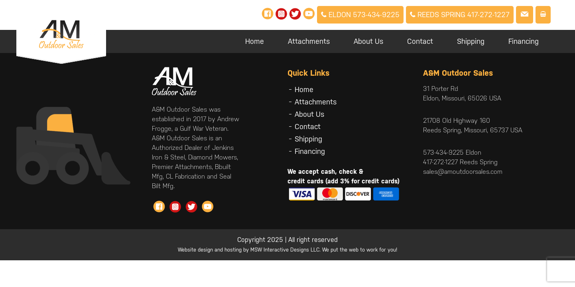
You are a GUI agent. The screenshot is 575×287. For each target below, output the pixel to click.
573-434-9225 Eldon (452, 152)
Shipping (470, 41)
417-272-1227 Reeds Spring (460, 162)
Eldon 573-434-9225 (360, 14)
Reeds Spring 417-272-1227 (460, 14)
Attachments (309, 41)
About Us (368, 41)
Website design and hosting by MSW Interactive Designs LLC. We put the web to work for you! (287, 250)
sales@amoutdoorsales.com (462, 171)
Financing (523, 41)
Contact (420, 41)
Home (254, 41)
